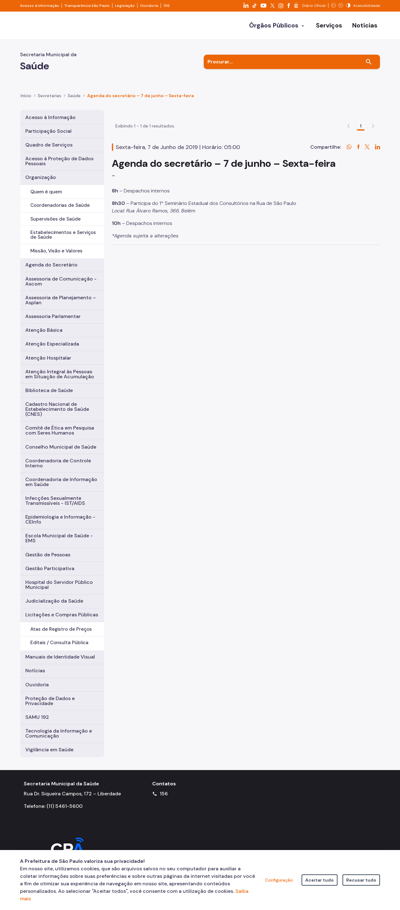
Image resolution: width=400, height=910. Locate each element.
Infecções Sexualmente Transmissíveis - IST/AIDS (55, 500)
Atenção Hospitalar (48, 358)
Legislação (125, 5)
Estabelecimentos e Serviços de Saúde (63, 234)
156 (166, 5)
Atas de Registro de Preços (61, 629)
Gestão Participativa (49, 568)
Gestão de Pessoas (47, 554)
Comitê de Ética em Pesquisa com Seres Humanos (59, 430)
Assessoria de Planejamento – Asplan (60, 300)
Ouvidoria (149, 5)
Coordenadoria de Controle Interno (58, 463)
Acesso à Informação (50, 117)
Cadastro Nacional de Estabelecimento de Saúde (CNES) (57, 409)
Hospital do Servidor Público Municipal (59, 584)
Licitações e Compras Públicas (61, 614)
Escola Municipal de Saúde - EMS (59, 538)
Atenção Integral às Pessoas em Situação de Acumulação (59, 374)
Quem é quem (46, 192)
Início (26, 95)
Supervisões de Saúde (55, 219)
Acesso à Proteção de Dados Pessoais (59, 161)
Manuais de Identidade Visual (60, 657)
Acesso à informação (39, 5)
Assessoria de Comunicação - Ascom (61, 281)
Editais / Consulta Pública (59, 642)
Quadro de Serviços (48, 145)
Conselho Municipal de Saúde (60, 447)
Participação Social (48, 131)
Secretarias (49, 95)
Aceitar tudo (319, 880)
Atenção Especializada (52, 344)
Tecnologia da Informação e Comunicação (58, 733)
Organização (40, 177)
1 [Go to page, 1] (361, 162)
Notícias (35, 670)
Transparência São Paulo (87, 5)
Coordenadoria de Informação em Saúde (61, 482)
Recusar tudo (361, 880)
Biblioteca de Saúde (49, 390)
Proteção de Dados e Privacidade (50, 701)
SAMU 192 (37, 717)
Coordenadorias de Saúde (60, 205)
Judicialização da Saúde (54, 601)
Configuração (279, 880)
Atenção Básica (43, 330)
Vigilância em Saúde (49, 749)
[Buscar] (368, 62)
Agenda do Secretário (51, 264)
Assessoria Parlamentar (53, 316)
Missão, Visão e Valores (56, 251)
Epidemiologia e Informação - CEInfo (60, 519)
